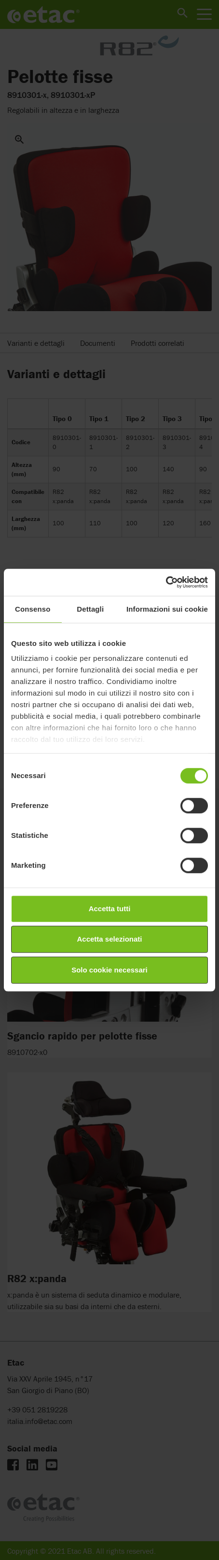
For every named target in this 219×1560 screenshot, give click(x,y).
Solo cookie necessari (109, 970)
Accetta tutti (110, 908)
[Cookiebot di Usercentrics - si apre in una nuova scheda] (165, 582)
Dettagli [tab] (90, 609)
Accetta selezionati (109, 939)
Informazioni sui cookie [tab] (167, 609)
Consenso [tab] (32, 609)
